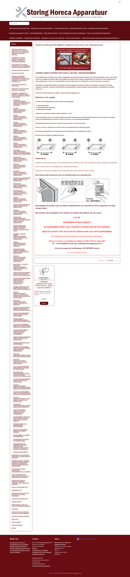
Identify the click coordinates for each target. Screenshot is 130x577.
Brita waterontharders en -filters (78, 28)
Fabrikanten (15, 509)
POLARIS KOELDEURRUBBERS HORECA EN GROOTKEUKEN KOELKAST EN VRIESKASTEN (22, 387)
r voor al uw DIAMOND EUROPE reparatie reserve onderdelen (20, 548)
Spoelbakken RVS (17, 490)
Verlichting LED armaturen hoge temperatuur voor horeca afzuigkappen (20, 494)
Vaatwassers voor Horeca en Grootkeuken (53, 38)
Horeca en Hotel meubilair (73, 38)
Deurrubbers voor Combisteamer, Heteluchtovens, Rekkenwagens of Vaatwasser (21, 456)
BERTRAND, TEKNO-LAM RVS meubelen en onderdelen (20, 89)
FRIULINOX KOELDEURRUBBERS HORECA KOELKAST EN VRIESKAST (20, 302)
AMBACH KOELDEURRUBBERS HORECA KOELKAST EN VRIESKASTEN (20, 138)
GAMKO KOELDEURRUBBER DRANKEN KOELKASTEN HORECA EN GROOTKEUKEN (21, 309)
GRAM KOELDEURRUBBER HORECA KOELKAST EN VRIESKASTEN (21, 314)
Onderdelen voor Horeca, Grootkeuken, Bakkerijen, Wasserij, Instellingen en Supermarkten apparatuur (19, 59)
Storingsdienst (36, 550)
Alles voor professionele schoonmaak (19, 28)
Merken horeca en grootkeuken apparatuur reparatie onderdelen (20, 512)
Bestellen (44, 303)
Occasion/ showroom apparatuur (20, 70)
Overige (14, 528)
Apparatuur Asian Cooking (61, 28)
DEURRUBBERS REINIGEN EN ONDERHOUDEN (21, 440)
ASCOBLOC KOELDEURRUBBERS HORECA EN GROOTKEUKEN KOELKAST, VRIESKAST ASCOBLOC (21, 102)
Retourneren (15, 519)
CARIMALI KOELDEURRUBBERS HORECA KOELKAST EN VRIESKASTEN (20, 212)
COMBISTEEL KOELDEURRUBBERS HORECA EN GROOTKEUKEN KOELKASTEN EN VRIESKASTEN (21, 219)
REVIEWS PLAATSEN (18, 73)
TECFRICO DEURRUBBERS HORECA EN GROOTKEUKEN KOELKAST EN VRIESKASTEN (22, 393)
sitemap (77, 573)
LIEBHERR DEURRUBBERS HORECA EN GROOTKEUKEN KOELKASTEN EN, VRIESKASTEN (21, 349)
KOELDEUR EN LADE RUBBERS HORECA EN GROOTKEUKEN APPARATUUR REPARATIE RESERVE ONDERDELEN (21, 446)
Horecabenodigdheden (36, 33)
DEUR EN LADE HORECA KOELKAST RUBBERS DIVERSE (20, 431)
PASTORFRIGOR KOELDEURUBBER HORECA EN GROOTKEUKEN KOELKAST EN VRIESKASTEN (22, 374)
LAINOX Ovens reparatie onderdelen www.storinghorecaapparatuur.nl (100, 38)
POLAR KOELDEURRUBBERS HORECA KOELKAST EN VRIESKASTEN (21, 380)
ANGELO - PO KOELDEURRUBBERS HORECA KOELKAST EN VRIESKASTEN (20, 159)
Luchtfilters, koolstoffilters (16, 38)
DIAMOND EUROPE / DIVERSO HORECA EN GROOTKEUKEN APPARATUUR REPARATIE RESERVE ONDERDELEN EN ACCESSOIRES (20, 463)
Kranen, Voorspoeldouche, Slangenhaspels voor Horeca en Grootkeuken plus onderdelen (20, 476)
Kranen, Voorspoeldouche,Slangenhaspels (98, 33)
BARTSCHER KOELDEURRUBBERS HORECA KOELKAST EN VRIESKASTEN (20, 185)
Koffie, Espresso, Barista (50, 33)
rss (80, 573)
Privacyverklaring (16, 522)
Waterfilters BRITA (17, 501)
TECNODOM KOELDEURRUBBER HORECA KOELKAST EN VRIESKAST (22, 406)
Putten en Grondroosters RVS (20, 487)
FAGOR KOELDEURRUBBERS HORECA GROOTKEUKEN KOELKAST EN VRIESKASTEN (22, 274)
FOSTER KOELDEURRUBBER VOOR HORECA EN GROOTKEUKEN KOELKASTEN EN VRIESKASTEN (21, 281)
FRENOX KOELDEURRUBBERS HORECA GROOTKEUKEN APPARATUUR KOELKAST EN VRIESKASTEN (21, 294)
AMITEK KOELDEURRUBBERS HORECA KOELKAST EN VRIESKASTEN (20, 145)
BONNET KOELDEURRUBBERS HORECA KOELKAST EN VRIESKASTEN (20, 199)
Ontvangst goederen (17, 525)
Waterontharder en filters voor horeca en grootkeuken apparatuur (21, 505)
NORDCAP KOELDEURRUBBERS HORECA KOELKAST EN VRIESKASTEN (20, 361)
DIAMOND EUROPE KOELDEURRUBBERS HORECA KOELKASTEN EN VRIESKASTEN (21, 251)
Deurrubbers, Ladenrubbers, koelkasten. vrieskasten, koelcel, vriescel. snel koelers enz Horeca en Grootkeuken (21, 95)
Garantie (34, 548)
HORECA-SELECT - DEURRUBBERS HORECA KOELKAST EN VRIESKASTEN (22, 320)
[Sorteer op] (111, 260)
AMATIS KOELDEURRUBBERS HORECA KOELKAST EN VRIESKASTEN (20, 131)
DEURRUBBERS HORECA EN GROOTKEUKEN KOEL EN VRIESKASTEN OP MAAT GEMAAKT (21, 419)
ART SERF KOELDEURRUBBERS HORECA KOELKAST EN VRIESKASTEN (20, 173)
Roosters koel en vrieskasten (32, 38)
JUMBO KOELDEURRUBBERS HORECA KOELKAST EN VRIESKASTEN (21, 338)
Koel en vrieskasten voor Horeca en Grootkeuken (72, 33)
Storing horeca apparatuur (86, 539)
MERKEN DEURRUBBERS (20, 452)
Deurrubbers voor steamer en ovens (19, 33)
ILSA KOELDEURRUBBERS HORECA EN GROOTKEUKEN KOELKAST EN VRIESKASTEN (22, 326)
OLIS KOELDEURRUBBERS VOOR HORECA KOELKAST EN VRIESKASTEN (21, 368)
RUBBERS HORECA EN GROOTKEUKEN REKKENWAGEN (20, 425)
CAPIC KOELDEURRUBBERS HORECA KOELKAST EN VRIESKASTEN (21, 206)
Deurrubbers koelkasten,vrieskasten (98, 28)
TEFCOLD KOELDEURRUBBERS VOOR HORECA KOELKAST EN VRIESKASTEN (21, 399)
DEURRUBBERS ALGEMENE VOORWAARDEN (21, 435)
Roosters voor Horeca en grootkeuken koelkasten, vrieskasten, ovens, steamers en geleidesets (20, 482)
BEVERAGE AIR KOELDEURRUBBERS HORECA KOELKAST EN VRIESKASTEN (20, 192)
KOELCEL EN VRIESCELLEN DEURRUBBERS (21, 343)
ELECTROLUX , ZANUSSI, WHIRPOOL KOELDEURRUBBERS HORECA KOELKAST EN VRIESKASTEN (20, 267)
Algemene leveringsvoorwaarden (20, 516)
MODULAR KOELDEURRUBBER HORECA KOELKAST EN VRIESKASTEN (22, 355)
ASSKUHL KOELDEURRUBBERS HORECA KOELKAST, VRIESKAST (19, 166)
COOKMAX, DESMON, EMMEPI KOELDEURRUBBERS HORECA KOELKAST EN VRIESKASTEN (20, 236)
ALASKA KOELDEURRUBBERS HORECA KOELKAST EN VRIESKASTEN (20, 124)
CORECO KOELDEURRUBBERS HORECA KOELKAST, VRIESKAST (19, 244)
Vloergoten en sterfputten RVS (20, 498)
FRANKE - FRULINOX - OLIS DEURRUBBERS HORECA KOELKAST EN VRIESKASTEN (22, 288)
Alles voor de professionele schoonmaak (19, 85)
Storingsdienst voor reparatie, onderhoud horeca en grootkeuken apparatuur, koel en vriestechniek (21, 66)
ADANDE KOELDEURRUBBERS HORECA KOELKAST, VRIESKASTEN (19, 110)
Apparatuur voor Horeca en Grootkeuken (42, 28)
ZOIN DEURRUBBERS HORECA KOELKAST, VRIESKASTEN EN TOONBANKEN (19, 412)
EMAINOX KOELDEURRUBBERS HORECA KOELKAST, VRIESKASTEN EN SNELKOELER (19, 258)
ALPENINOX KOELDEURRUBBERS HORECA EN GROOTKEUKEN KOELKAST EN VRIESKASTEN (22, 152)
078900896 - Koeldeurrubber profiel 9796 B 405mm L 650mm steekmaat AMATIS (44, 285)
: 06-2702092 (43, 550)
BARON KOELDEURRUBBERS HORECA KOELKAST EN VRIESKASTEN (22, 179)
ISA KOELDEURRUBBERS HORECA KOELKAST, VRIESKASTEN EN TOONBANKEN (20, 332)
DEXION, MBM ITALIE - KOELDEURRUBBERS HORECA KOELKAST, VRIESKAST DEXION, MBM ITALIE (21, 228)
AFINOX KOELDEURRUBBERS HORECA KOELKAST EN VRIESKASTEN (20, 117)
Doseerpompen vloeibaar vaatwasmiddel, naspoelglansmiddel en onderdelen (21, 470)
